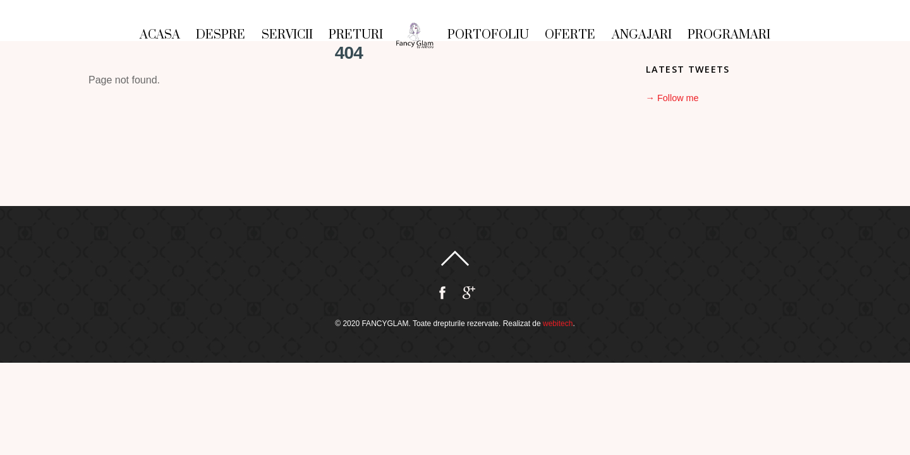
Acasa (160, 35)
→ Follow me (672, 98)
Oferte (570, 35)
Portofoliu (488, 35)
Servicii (287, 35)
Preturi (356, 35)
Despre (220, 35)
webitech (558, 323)
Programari (729, 35)
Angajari (642, 35)
